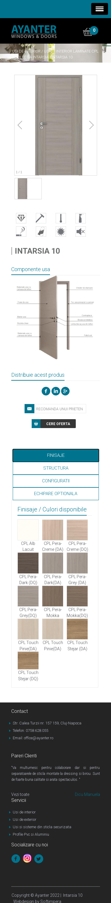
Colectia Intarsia (32, 57)
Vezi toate (20, 794)
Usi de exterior (24, 819)
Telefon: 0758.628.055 (30, 730)
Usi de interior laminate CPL (71, 51)
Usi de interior (26, 51)
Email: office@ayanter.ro (33, 738)
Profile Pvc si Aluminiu (31, 834)
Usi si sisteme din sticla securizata (42, 827)
